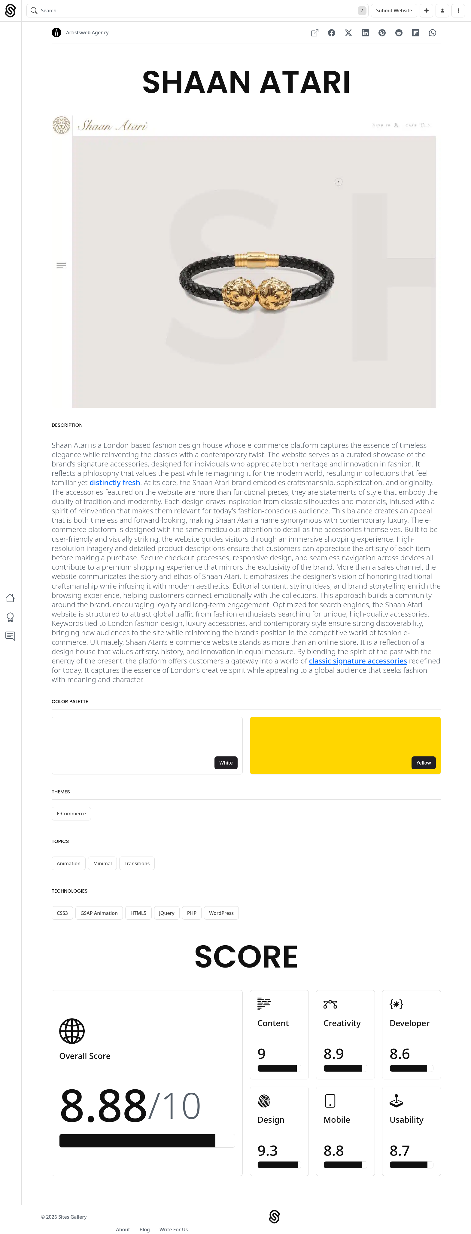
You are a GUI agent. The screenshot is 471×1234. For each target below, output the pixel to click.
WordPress (221, 915)
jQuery (167, 915)
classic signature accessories (358, 663)
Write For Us (411, 1222)
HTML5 (138, 915)
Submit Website (394, 10)
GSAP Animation (99, 915)
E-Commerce (71, 816)
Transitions (137, 866)
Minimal (102, 866)
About (360, 1222)
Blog (382, 1222)
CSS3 (62, 915)
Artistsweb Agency (87, 32)
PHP (192, 915)
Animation (69, 866)
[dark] (426, 10)
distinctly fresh (115, 485)
